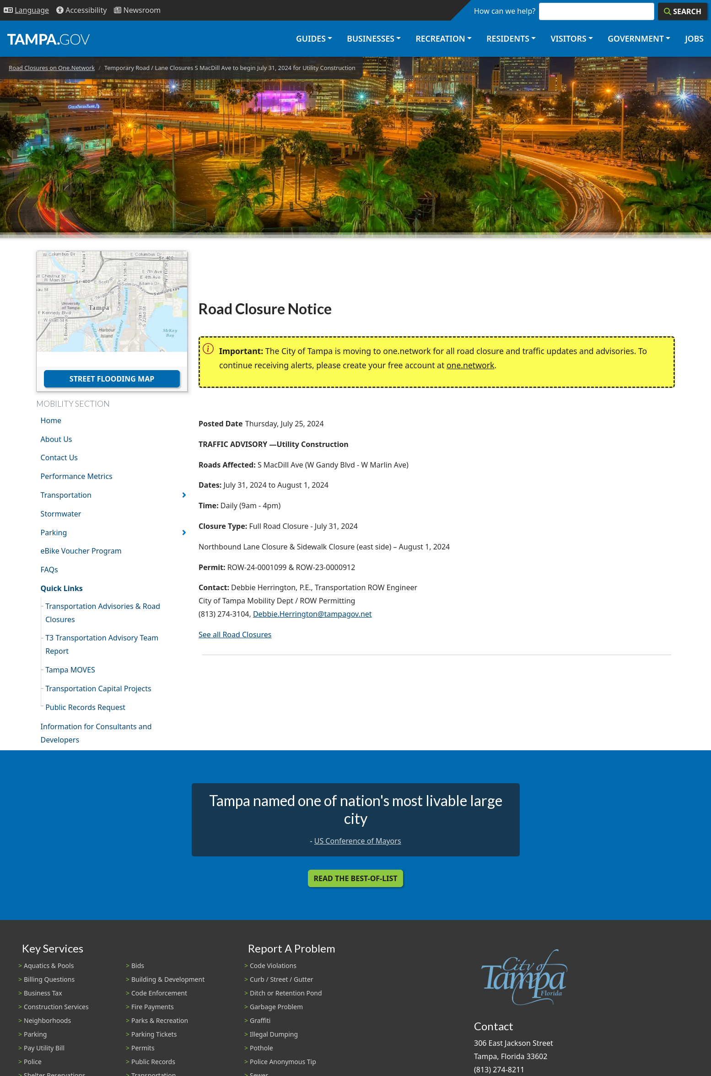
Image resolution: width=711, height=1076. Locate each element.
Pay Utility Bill (44, 1048)
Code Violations (273, 965)
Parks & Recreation (159, 1020)
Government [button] (636, 38)
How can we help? (504, 11)
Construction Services (56, 1006)
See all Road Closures (235, 634)
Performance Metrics (77, 476)
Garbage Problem (276, 1006)
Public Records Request (85, 707)
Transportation (66, 495)
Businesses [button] (370, 38)
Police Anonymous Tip (283, 1061)
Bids (137, 965)
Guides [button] (311, 38)
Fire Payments (152, 1006)
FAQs (49, 570)
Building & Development (168, 979)
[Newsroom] (137, 10)
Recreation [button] (440, 38)
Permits (143, 1048)
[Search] (682, 11)
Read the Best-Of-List (356, 878)
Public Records (153, 1061)
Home (51, 420)
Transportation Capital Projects (98, 688)
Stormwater (61, 514)
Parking (54, 532)
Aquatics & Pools (49, 965)
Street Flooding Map (112, 379)
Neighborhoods (47, 1020)
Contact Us (59, 457)
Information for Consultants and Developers (96, 733)
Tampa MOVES (70, 670)
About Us (56, 439)
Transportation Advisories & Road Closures (102, 612)
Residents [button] (507, 38)
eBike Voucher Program (81, 551)
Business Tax (43, 993)
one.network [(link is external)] (470, 365)
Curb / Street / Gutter (281, 979)
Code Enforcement (159, 993)
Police (33, 1061)
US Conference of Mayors (357, 841)
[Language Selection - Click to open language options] (26, 10)
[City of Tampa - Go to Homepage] (48, 38)
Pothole (261, 1048)
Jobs (694, 38)
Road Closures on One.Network (52, 68)
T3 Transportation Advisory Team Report (101, 644)
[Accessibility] (81, 10)
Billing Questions (49, 979)
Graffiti (260, 1020)
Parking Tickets (154, 1034)
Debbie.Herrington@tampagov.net (312, 614)
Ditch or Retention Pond (286, 993)
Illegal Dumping (274, 1034)
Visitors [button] (568, 38)
